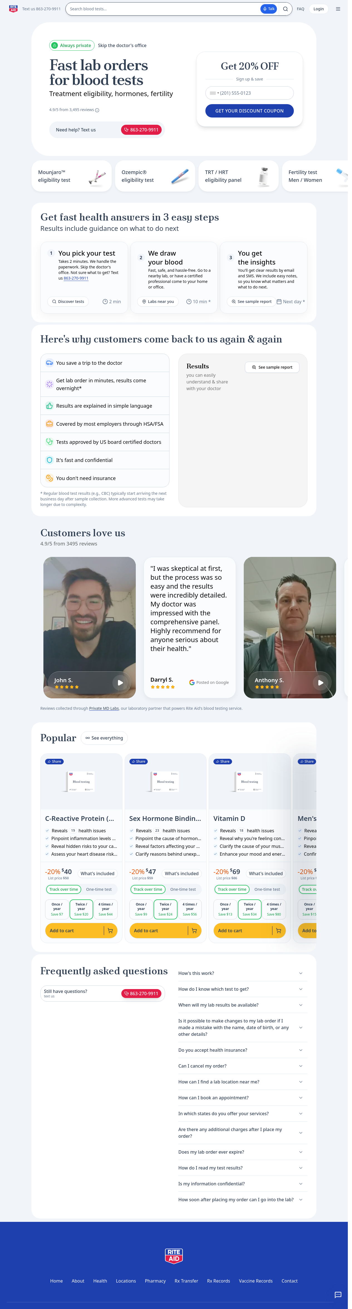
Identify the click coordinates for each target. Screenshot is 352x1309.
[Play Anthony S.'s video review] (320, 683)
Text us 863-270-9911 (41, 8)
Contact (290, 1281)
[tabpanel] (81, 909)
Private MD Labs (104, 708)
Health (100, 1281)
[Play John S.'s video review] (120, 683)
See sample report (252, 301)
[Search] (285, 9)
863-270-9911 (141, 130)
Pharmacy (155, 1281)
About (78, 1281)
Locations (126, 1281)
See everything (104, 738)
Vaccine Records (256, 1281)
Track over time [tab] (64, 889)
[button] (242, 430)
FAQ (300, 8)
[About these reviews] (97, 110)
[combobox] (213, 93)
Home (56, 1281)
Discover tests (68, 301)
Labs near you (158, 301)
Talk (269, 8)
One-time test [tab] (99, 889)
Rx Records (218, 1281)
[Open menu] (338, 9)
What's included (98, 873)
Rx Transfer (186, 1281)
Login (319, 8)
